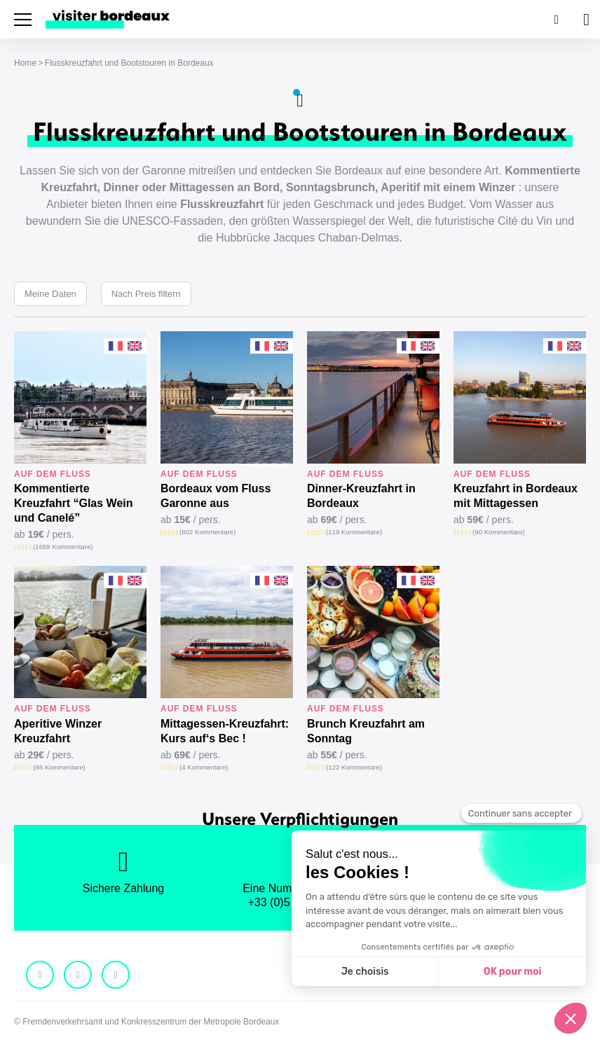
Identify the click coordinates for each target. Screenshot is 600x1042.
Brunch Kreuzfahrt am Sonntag (366, 731)
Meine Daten (50, 294)
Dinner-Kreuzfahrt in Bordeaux (361, 495)
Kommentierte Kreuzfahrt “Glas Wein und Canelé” (73, 503)
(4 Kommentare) (203, 767)
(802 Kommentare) (207, 532)
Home (25, 63)
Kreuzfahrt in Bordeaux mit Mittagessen (516, 495)
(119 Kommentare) (354, 532)
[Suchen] (555, 19)
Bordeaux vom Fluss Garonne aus (216, 495)
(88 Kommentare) (59, 767)
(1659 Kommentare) (63, 546)
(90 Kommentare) (498, 532)
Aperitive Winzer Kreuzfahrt (58, 731)
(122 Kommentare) (354, 767)
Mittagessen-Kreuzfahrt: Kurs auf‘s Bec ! (225, 731)
